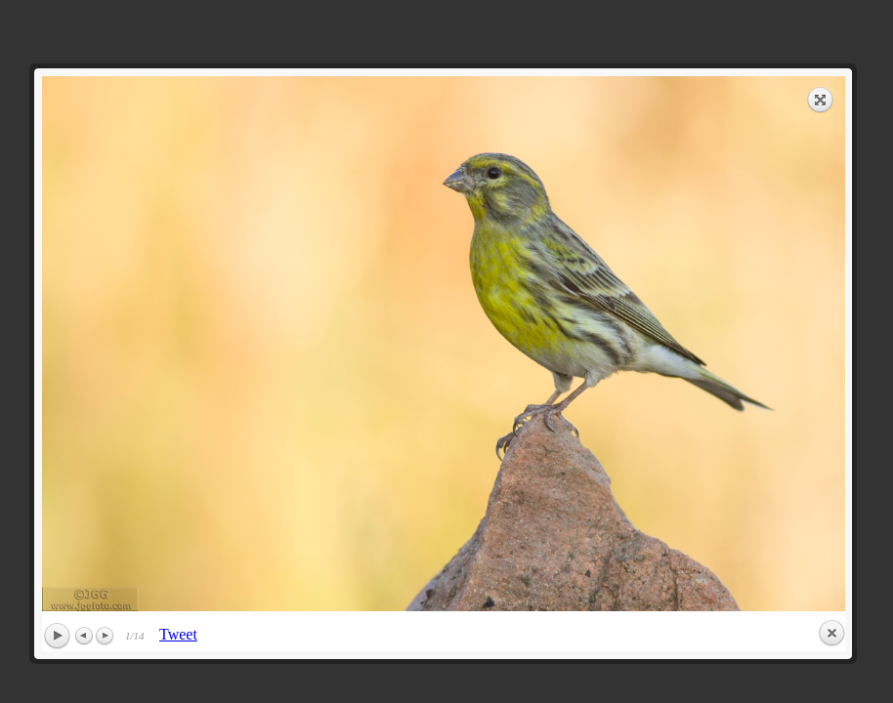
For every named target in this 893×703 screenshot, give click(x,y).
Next (104, 635)
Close (831, 633)
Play (56, 636)
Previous (85, 635)
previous (239, 343)
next (648, 343)
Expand (820, 99)
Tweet (178, 634)
